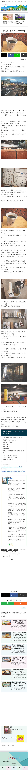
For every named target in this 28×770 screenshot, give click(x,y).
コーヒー (4, 554)
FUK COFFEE (5, 551)
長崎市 (15, 549)
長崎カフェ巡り (5, 556)
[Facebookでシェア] (11, 55)
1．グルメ (4, 549)
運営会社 (14, 763)
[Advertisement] (14, 575)
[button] (24, 55)
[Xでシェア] (4, 55)
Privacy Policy (20, 761)
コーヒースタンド (12, 554)
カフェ (10, 549)
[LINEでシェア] (17, 55)
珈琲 (18, 554)
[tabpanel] (8, 19)
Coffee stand (22, 549)
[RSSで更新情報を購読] (12, 545)
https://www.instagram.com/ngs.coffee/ (11, 466)
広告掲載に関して (7, 761)
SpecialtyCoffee (17, 551)
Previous (1, 19)
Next (27, 19)
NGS (11, 551)
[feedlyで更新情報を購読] (9, 545)
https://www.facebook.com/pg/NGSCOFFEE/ (13, 471)
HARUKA (10, 478)
